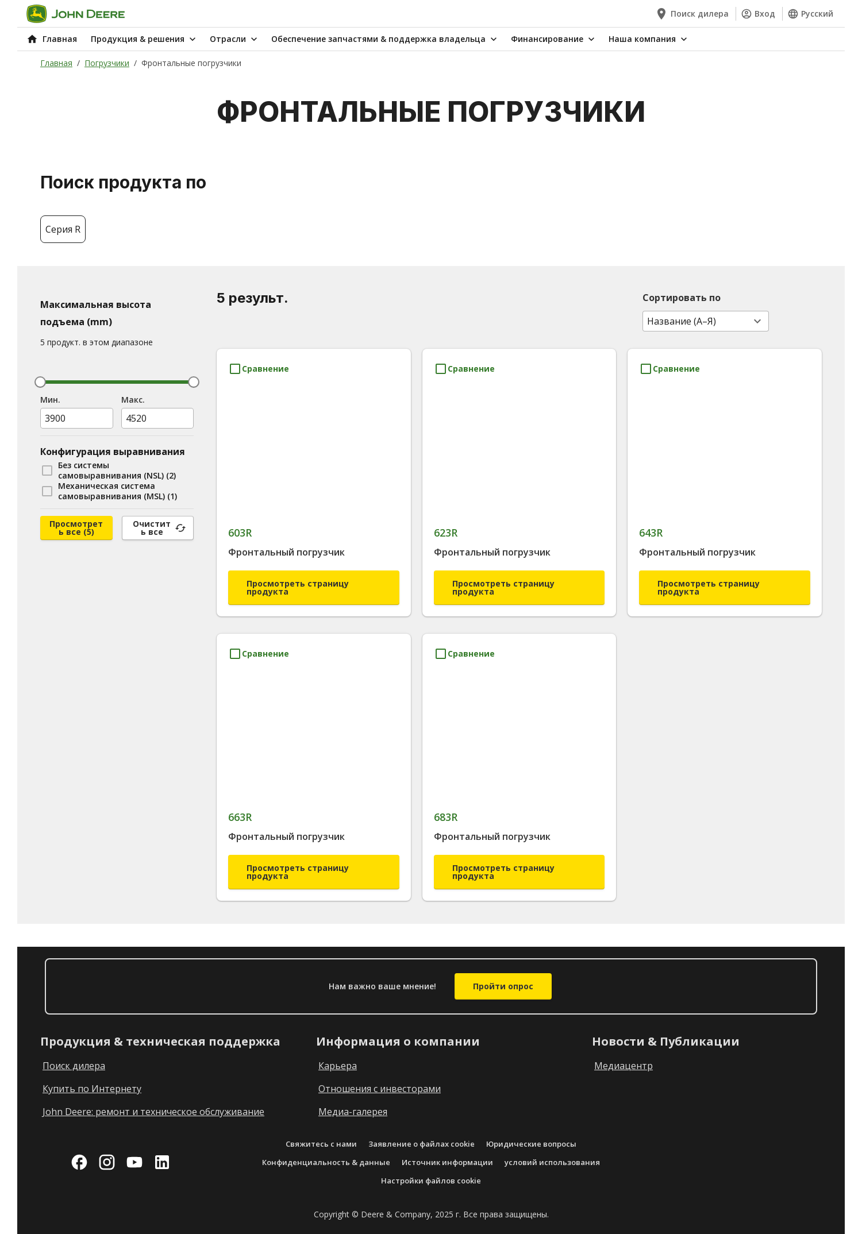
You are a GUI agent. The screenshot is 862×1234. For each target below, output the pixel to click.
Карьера (337, 1065)
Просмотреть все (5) (76, 527)
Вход (758, 14)
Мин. (50, 399)
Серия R (62, 229)
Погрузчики (106, 62)
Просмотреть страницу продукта (298, 587)
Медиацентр (623, 1065)
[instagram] (107, 1162)
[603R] (313, 473)
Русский (810, 14)
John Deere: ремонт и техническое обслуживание (153, 1111)
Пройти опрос (503, 986)
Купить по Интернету (92, 1088)
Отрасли (235, 39)
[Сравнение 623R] (464, 368)
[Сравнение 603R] (258, 368)
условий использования (552, 1162)
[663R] (313, 758)
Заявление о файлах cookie (421, 1144)
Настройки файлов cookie (431, 1180)
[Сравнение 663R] (258, 653)
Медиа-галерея (352, 1111)
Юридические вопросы (531, 1144)
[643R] (724, 473)
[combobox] (705, 321)
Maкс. (133, 399)
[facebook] (79, 1162)
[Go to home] (75, 14)
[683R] (519, 758)
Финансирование (554, 39)
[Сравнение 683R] (464, 653)
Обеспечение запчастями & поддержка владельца (385, 39)
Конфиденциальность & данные (326, 1162)
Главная (56, 62)
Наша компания (649, 39)
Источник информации (447, 1162)
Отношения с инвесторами (379, 1088)
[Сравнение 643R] (669, 368)
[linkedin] (162, 1162)
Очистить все (159, 527)
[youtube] (134, 1162)
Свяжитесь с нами (321, 1144)
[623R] (519, 473)
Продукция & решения (144, 39)
